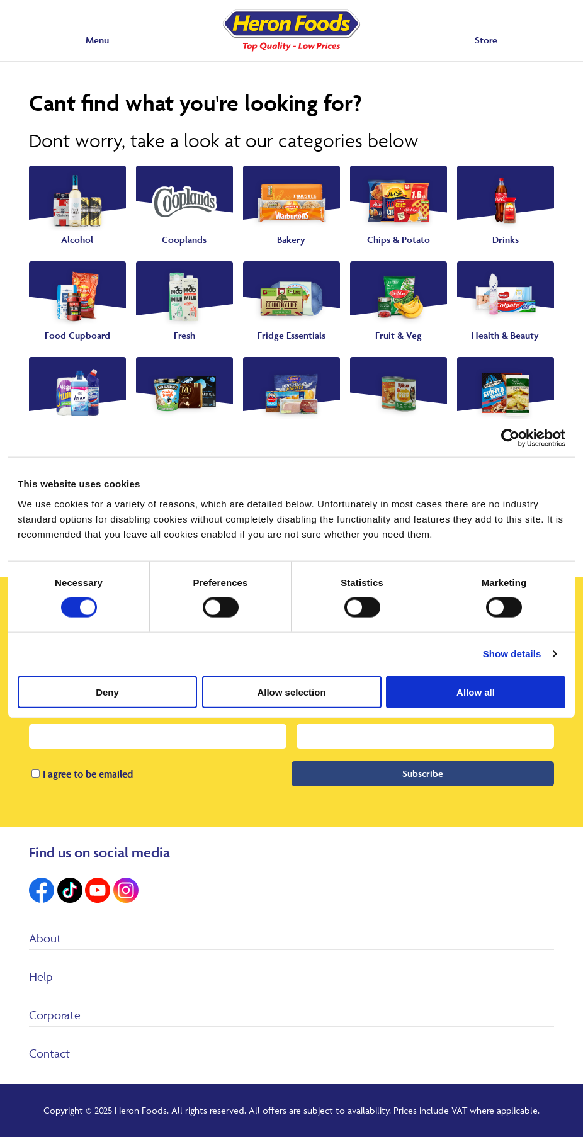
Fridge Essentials (291, 335)
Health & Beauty (505, 335)
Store (486, 40)
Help (41, 976)
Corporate (55, 1014)
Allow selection (291, 691)
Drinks (505, 240)
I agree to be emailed (88, 773)
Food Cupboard (77, 335)
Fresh (184, 335)
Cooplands (184, 240)
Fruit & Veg (398, 335)
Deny (107, 691)
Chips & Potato (398, 240)
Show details (512, 653)
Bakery (291, 240)
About (45, 938)
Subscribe (422, 773)
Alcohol (77, 240)
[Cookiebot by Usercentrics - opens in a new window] (510, 438)
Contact (49, 1053)
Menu (97, 40)
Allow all (475, 691)
